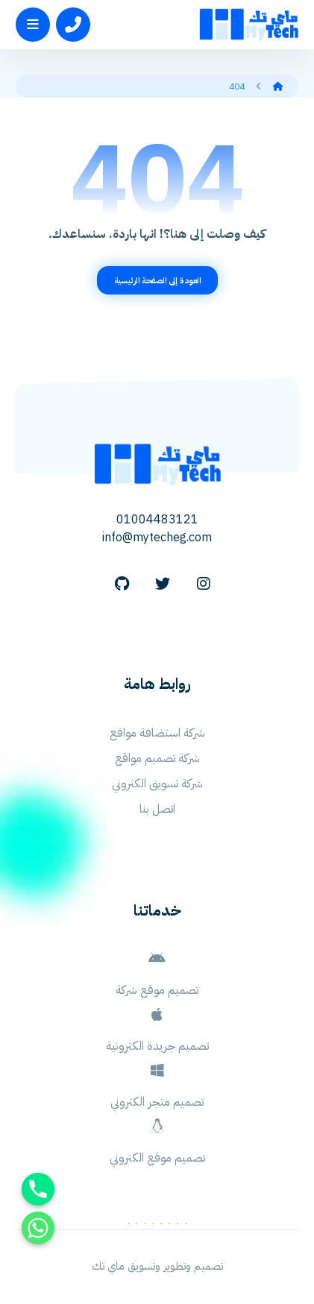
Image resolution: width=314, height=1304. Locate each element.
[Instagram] (204, 584)
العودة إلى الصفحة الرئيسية (157, 280)
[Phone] (38, 1189)
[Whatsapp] (38, 1228)
